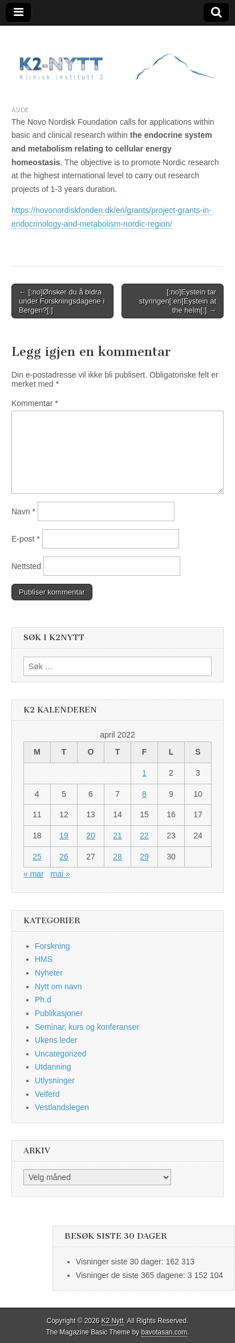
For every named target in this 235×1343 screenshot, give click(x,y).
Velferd (47, 1094)
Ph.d (43, 999)
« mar (33, 873)
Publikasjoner (59, 1013)
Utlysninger (55, 1080)
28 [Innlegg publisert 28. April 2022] (117, 856)
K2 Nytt (113, 1321)
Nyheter (49, 972)
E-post (25, 538)
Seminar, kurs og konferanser (87, 1026)
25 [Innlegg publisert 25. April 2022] (37, 856)
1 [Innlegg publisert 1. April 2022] (144, 772)
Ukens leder (56, 1040)
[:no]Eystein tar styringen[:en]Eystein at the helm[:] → (177, 301)
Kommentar (34, 403)
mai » (60, 873)
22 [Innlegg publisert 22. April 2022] (144, 835)
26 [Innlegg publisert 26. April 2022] (63, 856)
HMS (43, 959)
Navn (23, 511)
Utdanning (53, 1066)
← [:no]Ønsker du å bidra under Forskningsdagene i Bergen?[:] (61, 301)
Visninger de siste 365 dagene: (132, 1275)
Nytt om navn (58, 986)
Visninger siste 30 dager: (121, 1261)
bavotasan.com (164, 1332)
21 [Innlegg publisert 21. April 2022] (117, 835)
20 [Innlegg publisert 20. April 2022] (90, 835)
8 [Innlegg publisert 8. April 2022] (144, 794)
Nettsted (26, 566)
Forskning (52, 946)
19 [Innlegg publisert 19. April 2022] (63, 835)
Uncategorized (60, 1053)
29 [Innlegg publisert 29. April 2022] (144, 856)
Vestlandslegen (62, 1107)
